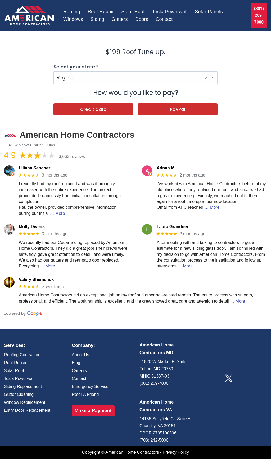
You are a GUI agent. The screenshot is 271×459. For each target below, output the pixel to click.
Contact (164, 19)
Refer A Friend (85, 394)
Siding (97, 19)
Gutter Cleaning (19, 394)
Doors (141, 19)
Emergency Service (90, 386)
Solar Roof (133, 11)
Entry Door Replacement (27, 410)
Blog (76, 362)
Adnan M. (166, 168)
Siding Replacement (23, 386)
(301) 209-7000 (259, 15)
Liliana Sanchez (35, 168)
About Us (80, 355)
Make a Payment (93, 410)
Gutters (120, 19)
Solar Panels (209, 11)
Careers (79, 370)
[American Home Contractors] (29, 15)
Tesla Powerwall (170, 11)
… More (57, 213)
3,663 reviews (72, 156)
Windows (73, 19)
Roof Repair (101, 11)
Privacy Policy (175, 452)
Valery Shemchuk (36, 279)
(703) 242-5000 (153, 440)
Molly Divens (32, 226)
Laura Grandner (172, 226)
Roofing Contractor (21, 355)
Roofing (71, 11)
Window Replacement (24, 402)
